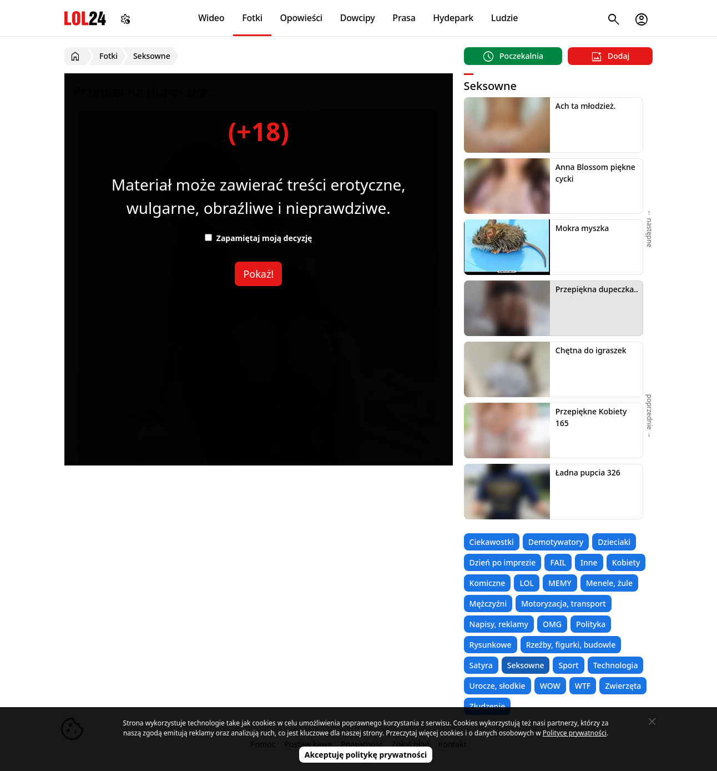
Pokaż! (258, 274)
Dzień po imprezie (502, 562)
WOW (550, 685)
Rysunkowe (490, 644)
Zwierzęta (623, 685)
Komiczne (487, 583)
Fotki (252, 18)
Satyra (481, 665)
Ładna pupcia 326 (588, 472)
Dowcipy (357, 18)
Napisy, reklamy (498, 624)
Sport (568, 665)
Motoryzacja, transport (563, 603)
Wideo (211, 18)
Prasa (403, 18)
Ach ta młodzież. (586, 106)
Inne (589, 562)
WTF (582, 685)
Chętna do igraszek (591, 350)
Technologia (615, 665)
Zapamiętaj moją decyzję (258, 238)
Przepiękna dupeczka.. (597, 289)
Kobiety (626, 562)
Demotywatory (555, 542)
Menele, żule (609, 583)
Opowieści (301, 18)
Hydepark (453, 18)
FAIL (558, 562)
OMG (552, 624)
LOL (526, 583)
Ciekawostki (491, 542)
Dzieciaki (614, 542)
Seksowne (525, 665)
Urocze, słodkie (497, 685)
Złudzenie (487, 706)
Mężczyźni (488, 603)
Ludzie (504, 18)
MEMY (560, 583)
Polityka (590, 624)
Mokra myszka (582, 228)
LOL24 (85, 18)
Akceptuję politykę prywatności (366, 754)
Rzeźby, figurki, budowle (571, 644)
